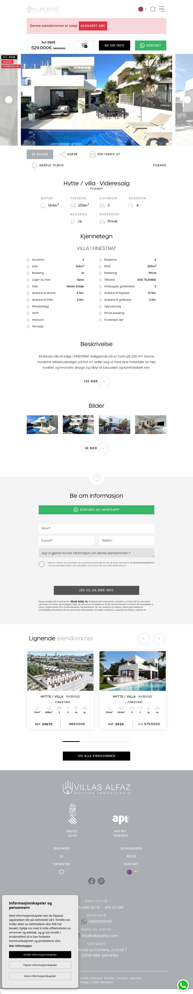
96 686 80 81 (88, 907)
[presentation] (60, 577)
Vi (61, 856)
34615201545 (100, 921)
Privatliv (109, 978)
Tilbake (159, 165)
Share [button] (69, 154)
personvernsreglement (143, 563)
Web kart (136, 978)
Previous (9, 100)
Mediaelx (107, 982)
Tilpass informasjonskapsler (40, 965)
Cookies (122, 978)
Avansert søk (93, 26)
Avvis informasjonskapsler (40, 976)
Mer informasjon (20, 946)
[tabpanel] (60, 690)
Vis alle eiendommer (96, 756)
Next (187, 100)
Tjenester (61, 864)
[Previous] (144, 638)
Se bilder (40, 154)
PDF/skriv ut (104, 154)
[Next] (159, 638)
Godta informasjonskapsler (40, 954)
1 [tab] (64, 741)
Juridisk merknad (90, 978)
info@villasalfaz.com (100, 935)
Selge (131, 856)
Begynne (62, 848)
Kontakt (150, 45)
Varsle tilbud (48, 165)
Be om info (115, 45)
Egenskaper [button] (131, 848)
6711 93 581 (114, 907)
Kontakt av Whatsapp (96, 510)
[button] (96, 448)
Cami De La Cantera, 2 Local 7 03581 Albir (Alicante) (100, 953)
